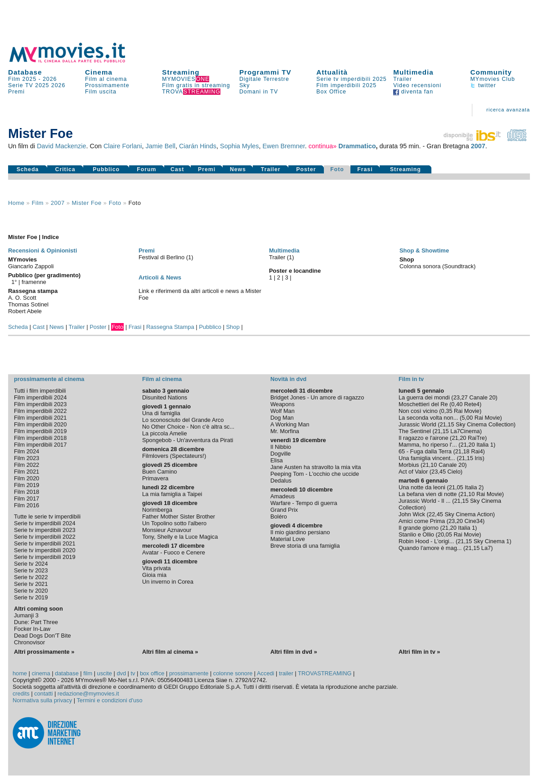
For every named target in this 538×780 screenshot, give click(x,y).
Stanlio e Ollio (416, 534)
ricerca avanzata (508, 109)
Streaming (180, 72)
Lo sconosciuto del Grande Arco (183, 420)
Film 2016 (26, 505)
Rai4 (477, 451)
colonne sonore (233, 673)
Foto (337, 169)
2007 (478, 146)
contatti (43, 693)
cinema (40, 673)
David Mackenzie (61, 146)
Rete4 (472, 404)
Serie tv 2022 (31, 577)
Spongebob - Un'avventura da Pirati (187, 440)
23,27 (460, 397)
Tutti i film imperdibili (40, 390)
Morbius (409, 464)
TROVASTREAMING (324, 673)
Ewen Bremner (283, 146)
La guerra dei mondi (424, 397)
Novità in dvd (288, 379)
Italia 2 (473, 487)
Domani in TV (258, 92)
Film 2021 (26, 471)
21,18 (462, 451)
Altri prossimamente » (44, 651)
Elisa (276, 460)
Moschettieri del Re (423, 404)
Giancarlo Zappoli (31, 266)
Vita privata (156, 568)
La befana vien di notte (428, 494)
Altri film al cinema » (170, 651)
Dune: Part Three (36, 622)
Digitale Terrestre (264, 79)
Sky (244, 85)
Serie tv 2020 (31, 590)
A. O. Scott (22, 297)
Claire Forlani (122, 146)
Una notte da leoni (422, 487)
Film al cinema (106, 79)
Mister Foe (87, 202)
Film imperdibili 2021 (40, 417)
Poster (306, 169)
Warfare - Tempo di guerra (303, 503)
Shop (232, 327)
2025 (42, 85)
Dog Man (282, 417)
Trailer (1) (281, 257)
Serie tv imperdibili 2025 (351, 79)
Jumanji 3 (26, 615)
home (20, 673)
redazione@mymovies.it (88, 693)
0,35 (447, 411)
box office (152, 673)
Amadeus (282, 496)
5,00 (467, 417)
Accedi (265, 673)
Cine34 (474, 521)
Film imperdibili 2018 (40, 437)
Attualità (332, 72)
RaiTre (476, 437)
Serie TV (20, 85)
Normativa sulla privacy (42, 700)
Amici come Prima (422, 521)
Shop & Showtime (424, 250)
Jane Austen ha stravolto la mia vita (315, 467)
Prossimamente (107, 85)
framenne (34, 282)
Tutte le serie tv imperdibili (47, 516)
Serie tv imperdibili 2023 (45, 530)
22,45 (436, 514)
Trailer (402, 79)
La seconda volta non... (428, 417)
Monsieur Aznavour (167, 530)
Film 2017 (26, 498)
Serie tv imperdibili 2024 (45, 523)
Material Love (287, 539)
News (238, 169)
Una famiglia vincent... (427, 458)
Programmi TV (265, 72)
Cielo (454, 471)
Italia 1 (484, 444)
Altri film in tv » (419, 651)
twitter (483, 85)
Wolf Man (282, 411)
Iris (478, 458)
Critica (65, 169)
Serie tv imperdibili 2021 (45, 543)
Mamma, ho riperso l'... (428, 444)
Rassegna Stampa (170, 327)
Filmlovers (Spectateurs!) (174, 455)
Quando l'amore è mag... (430, 548)
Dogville (280, 453)
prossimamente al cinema (49, 379)
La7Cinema (465, 431)
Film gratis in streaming (196, 85)
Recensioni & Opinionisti (42, 250)
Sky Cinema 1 (492, 541)
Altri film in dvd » (293, 651)
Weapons (282, 404)
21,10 (429, 464)
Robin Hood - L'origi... (426, 541)
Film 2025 (22, 79)
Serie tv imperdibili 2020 (45, 550)
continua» (322, 146)
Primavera (155, 478)
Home (16, 202)
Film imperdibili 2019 (40, 431)
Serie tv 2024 (31, 563)
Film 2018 (26, 491)
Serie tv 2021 (31, 584)
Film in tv (411, 379)
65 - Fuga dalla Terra (425, 451)
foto (115, 202)
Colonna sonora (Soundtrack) (437, 266)
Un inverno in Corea (167, 581)
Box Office (331, 92)
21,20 (459, 437)
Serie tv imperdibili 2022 (45, 536)
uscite (104, 673)
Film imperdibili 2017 (40, 444)
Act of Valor (413, 471)
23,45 (438, 471)
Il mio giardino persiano (300, 532)
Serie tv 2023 (31, 570)
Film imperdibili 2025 (346, 85)
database (67, 673)
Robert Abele (25, 311)
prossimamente (188, 673)
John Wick (412, 514)
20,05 (445, 534)
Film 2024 (26, 451)
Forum (146, 169)
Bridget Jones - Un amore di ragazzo (317, 397)
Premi (16, 92)
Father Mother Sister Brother (178, 516)
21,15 (447, 424)
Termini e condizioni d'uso (109, 700)
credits (21, 693)
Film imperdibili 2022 (40, 411)
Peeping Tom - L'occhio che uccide (314, 473)
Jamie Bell (160, 146)
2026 (50, 79)
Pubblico (106, 169)
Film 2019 (26, 485)
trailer (286, 673)
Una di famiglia (161, 413)
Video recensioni (417, 85)
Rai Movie (467, 411)
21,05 (456, 487)
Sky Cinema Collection (485, 424)
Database (25, 72)
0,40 (456, 404)
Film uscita (101, 92)
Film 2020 (26, 478)
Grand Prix (284, 509)
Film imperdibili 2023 (40, 404)
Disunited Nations (164, 397)
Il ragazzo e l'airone (423, 437)
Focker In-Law (32, 628)
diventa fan (413, 92)
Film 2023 (26, 458)
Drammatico (357, 146)
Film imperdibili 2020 (40, 424)
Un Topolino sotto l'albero (174, 523)
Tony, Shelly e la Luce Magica (180, 536)
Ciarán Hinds (197, 146)
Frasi (364, 169)
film (37, 202)
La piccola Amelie (164, 433)
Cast (177, 169)
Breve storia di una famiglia (305, 545)
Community (491, 72)
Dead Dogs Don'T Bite (42, 635)
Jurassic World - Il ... (425, 500)
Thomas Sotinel (28, 304)
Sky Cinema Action (468, 514)
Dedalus (280, 480)
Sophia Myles (239, 146)
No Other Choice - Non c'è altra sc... (188, 426)
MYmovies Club (493, 79)
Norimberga (157, 509)
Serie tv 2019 (31, 597)
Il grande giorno (419, 527)
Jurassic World (417, 424)
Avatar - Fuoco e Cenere (173, 552)
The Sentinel (415, 431)
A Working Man (289, 424)
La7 (486, 548)
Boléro (278, 516)
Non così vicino (418, 411)
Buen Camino (159, 471)
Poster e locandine (295, 270)
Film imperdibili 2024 (40, 397)
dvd (121, 673)
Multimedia (413, 72)
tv (132, 673)
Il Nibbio (280, 446)
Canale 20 (482, 397)
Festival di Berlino (162, 257)
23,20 (455, 521)
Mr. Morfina (284, 431)
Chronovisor (29, 642)
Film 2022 (26, 464)
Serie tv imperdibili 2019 (45, 557)
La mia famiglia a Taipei (172, 494)
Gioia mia (154, 575)
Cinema (98, 72)
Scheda (28, 169)
